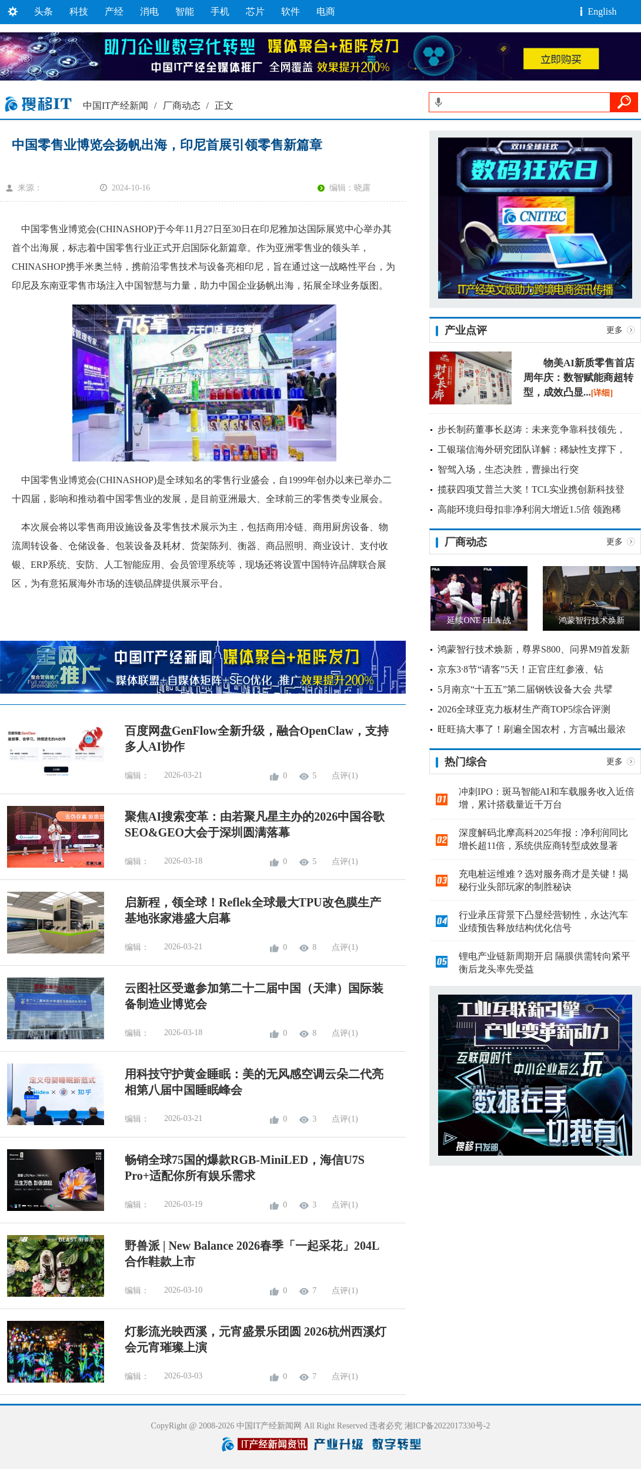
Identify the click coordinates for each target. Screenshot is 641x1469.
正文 (224, 106)
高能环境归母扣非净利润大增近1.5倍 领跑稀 (529, 509)
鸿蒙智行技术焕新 (592, 620)
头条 (43, 11)
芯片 (255, 11)
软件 (290, 11)
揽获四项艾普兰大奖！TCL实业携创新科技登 (531, 489)
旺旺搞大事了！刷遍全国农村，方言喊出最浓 (532, 729)
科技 (78, 11)
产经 (114, 11)
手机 (220, 11)
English (602, 11)
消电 (149, 11)
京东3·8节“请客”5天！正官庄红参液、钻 (520, 669)
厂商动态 (182, 106)
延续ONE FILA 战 (478, 620)
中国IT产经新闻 (115, 106)
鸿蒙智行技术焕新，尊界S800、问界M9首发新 (534, 649)
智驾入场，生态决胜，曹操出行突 (508, 469)
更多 (614, 330)
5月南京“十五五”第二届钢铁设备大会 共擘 (525, 689)
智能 (184, 11)
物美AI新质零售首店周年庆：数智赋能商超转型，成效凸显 (579, 377)
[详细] (602, 393)
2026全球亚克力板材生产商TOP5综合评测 (524, 709)
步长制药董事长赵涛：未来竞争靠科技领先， (532, 429)
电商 (325, 11)
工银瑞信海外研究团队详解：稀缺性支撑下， (532, 449)
